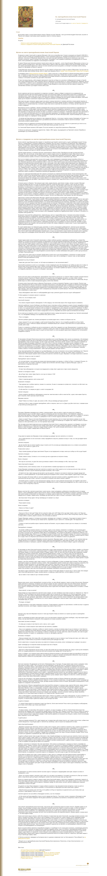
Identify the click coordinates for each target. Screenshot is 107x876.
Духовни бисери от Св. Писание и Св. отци (33, 856)
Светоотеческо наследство (51, 854)
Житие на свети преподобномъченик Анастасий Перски (36, 43)
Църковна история (49, 855)
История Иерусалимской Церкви (30, 850)
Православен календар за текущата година (33, 851)
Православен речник (27, 858)
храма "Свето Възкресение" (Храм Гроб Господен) (74, 71)
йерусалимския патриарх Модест (39, 73)
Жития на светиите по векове (52, 852)
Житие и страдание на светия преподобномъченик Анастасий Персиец (40, 44)
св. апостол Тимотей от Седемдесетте (79, 23)
